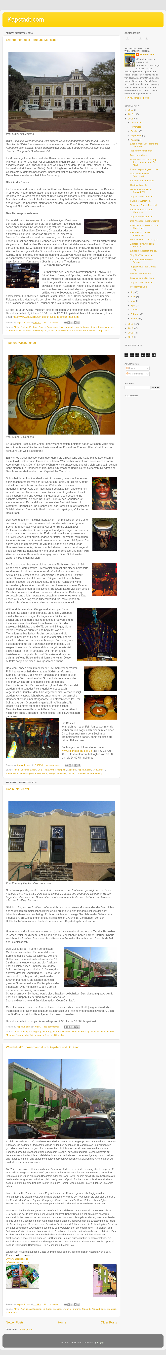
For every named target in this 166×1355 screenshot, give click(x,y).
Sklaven (49, 1035)
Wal (107, 330)
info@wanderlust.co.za (17, 1262)
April (133, 305)
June (133, 296)
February (135, 314)
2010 (131, 337)
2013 (131, 324)
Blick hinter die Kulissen (142, 278)
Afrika (17, 327)
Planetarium (12, 330)
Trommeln (80, 773)
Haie (61, 327)
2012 (131, 328)
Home (62, 1322)
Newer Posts (15, 1322)
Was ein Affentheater (140, 273)
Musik (102, 770)
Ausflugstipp (35, 1031)
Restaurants (41, 773)
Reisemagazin (40, 330)
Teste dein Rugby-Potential (143, 205)
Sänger (52, 773)
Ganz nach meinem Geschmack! (140, 175)
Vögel (101, 330)
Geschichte (52, 327)
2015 (131, 114)
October (135, 131)
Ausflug (24, 327)
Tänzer (71, 773)
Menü (95, 770)
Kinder (93, 327)
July (133, 292)
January (135, 318)
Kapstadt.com (25, 19)
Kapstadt (69, 327)
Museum (108, 327)
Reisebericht (25, 330)
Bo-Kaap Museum (62, 1031)
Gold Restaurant (46, 770)
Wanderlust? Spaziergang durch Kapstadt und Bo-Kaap (43, 1047)
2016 (131, 110)
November (136, 127)
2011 (131, 332)
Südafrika (77, 330)
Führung (85, 1031)
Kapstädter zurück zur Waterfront (141, 211)
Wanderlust (11, 1312)
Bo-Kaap (47, 1031)
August (134, 140)
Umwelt (93, 330)
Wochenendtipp (94, 773)
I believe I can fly (138, 185)
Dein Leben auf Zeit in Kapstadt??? (141, 190)
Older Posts (109, 1322)
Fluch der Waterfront (140, 201)
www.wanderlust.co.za (17, 1258)
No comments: (51, 322)
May (133, 301)
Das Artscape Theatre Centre (144, 221)
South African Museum (59, 330)
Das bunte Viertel (17, 789)
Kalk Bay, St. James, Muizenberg (140, 233)
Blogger (101, 1342)
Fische (42, 327)
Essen (33, 770)
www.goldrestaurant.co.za (77, 750)
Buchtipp (57, 1309)
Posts (130, 368)
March (134, 309)
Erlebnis (33, 327)
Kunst (100, 327)
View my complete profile (136, 98)
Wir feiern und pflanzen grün (144, 239)
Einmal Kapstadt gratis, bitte (144, 169)
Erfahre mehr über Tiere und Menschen (32, 39)
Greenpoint (60, 770)
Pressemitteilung (138, 287)
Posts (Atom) (26, 1329)
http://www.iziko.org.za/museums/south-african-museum (46, 316)
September (136, 135)
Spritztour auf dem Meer (142, 180)
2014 (131, 118)
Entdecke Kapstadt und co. (143, 251)
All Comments (134, 373)
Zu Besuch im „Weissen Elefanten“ (142, 245)
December (136, 122)
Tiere (85, 330)
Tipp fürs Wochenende (21, 342)
